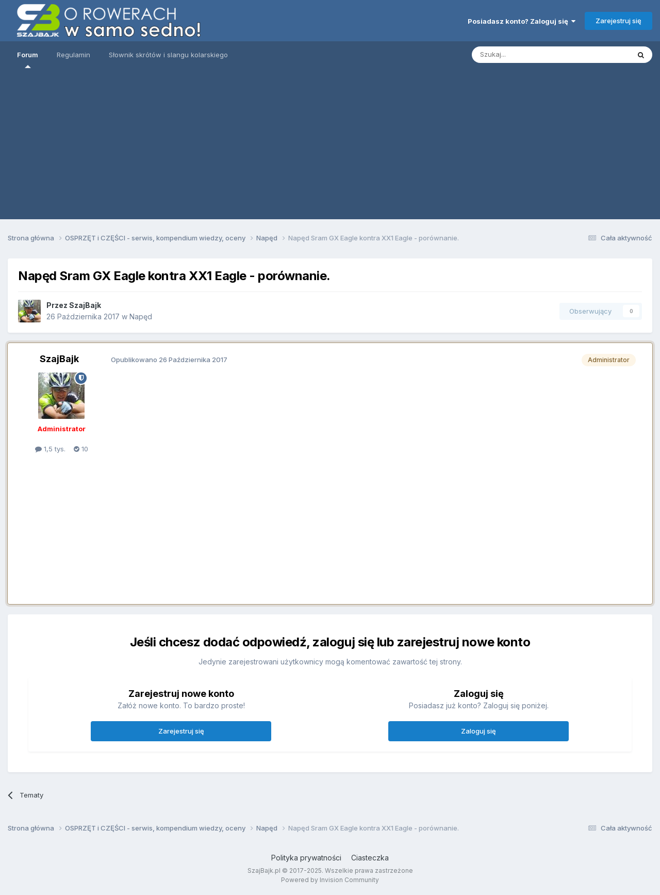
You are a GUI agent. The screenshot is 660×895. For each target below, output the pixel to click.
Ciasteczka (370, 857)
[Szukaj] (525, 54)
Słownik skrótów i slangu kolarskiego (168, 55)
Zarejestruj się (618, 21)
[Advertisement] (330, 147)
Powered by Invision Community (330, 880)
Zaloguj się (478, 731)
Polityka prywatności (306, 857)
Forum (27, 59)
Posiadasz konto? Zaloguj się (521, 21)
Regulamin (73, 55)
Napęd (140, 316)
